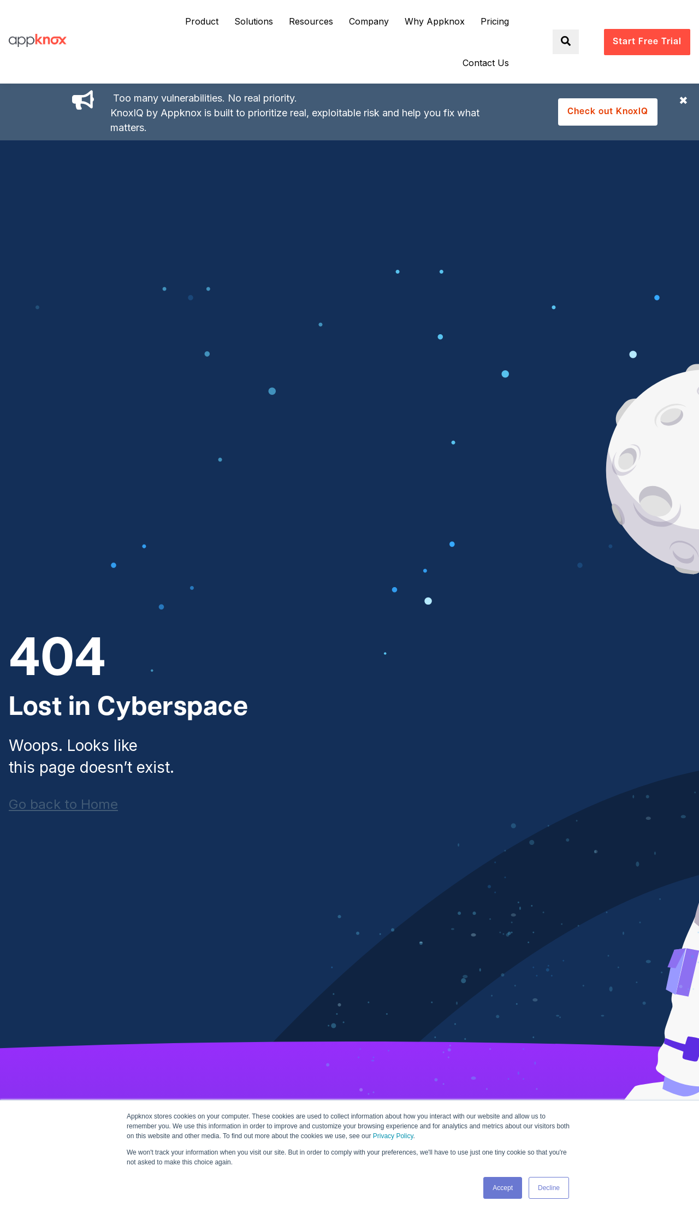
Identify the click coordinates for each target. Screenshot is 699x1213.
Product (201, 21)
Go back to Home (63, 804)
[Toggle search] (566, 41)
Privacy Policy (393, 1136)
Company (369, 21)
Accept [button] (503, 1188)
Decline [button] (549, 1188)
